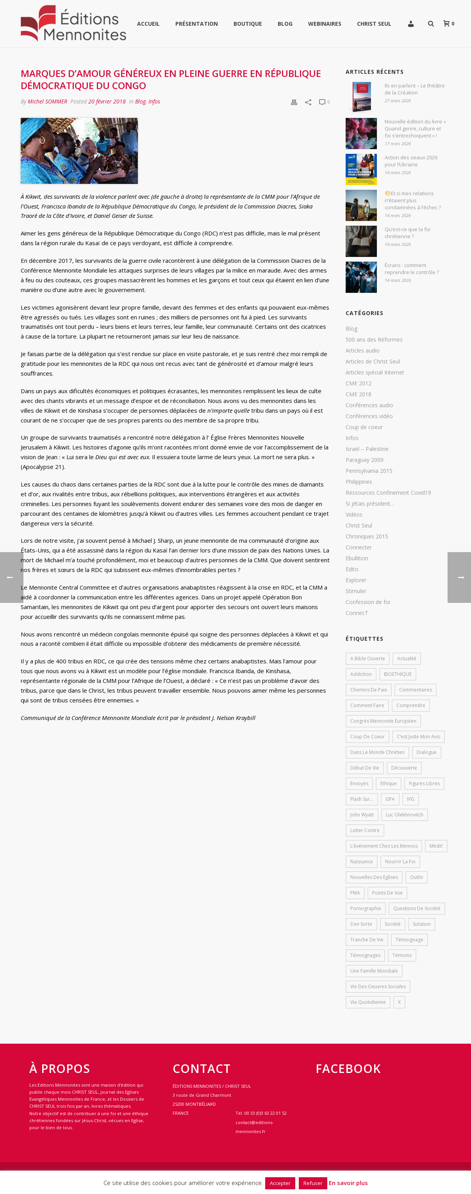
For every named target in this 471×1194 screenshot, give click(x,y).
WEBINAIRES (324, 23)
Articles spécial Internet (375, 372)
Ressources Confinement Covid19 (388, 492)
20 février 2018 (107, 101)
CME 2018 (358, 394)
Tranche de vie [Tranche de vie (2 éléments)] (367, 939)
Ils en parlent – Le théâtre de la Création (415, 89)
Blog (285, 23)
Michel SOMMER (47, 101)
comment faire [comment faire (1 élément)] (367, 705)
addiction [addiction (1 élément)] (361, 674)
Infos (154, 101)
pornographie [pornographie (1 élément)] (365, 908)
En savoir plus (348, 1183)
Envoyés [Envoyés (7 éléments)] (359, 783)
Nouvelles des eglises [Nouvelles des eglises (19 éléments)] (374, 877)
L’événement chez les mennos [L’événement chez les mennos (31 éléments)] (383, 846)
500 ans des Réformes (374, 339)
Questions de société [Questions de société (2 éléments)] (417, 908)
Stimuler (356, 591)
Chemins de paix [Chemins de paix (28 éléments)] (368, 689)
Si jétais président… (370, 503)
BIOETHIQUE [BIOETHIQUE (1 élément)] (398, 674)
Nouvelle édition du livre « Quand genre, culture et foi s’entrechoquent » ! (415, 128)
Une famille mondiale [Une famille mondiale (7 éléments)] (374, 971)
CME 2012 (358, 383)
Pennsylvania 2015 (369, 470)
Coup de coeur (364, 427)
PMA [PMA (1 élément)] (355, 892)
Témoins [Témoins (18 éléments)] (402, 955)
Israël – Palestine (367, 449)
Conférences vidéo (369, 416)
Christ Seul (374, 23)
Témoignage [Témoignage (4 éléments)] (409, 939)
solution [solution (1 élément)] (422, 924)
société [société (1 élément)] (393, 924)
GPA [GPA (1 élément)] (390, 799)
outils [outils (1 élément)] (416, 877)
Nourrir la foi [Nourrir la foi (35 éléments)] (400, 861)
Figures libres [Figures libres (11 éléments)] (424, 783)
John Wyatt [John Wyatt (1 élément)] (362, 814)
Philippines (359, 481)
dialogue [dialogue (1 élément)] (427, 752)
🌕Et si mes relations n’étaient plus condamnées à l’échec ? (413, 200)
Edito (352, 569)
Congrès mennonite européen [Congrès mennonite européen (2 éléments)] (383, 721)
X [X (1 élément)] (399, 1002)
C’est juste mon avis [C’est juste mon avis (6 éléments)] (418, 736)
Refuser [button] (313, 1183)
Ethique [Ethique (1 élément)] (388, 783)
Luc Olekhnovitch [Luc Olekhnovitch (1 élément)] (404, 814)
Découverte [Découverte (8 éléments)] (404, 768)
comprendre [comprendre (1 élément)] (410, 705)
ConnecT (357, 613)
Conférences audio (369, 405)
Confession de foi (368, 602)
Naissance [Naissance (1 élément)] (361, 861)
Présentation (196, 23)
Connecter (359, 547)
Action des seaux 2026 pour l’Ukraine (411, 161)
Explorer (356, 580)
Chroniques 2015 (367, 536)
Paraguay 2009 (365, 459)
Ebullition (357, 558)
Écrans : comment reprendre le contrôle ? (412, 269)
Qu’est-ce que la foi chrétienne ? (407, 233)
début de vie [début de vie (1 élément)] (364, 768)
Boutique (248, 23)
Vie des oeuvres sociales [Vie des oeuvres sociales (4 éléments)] (378, 986)
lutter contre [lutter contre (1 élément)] (365, 830)
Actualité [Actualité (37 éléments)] (406, 658)
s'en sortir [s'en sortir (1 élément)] (361, 924)
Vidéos (354, 514)
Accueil (148, 23)
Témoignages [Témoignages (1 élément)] (365, 955)
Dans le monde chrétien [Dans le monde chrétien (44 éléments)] (377, 752)
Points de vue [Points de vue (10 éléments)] (387, 892)
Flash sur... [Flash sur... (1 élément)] (361, 799)
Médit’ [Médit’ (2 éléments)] (436, 846)
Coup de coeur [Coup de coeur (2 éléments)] (367, 736)
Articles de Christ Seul (373, 361)
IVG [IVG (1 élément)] (410, 799)
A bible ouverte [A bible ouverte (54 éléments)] (367, 658)
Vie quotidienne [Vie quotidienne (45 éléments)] (368, 1002)
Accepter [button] (280, 1183)
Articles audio (363, 350)
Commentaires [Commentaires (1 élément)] (415, 689)
